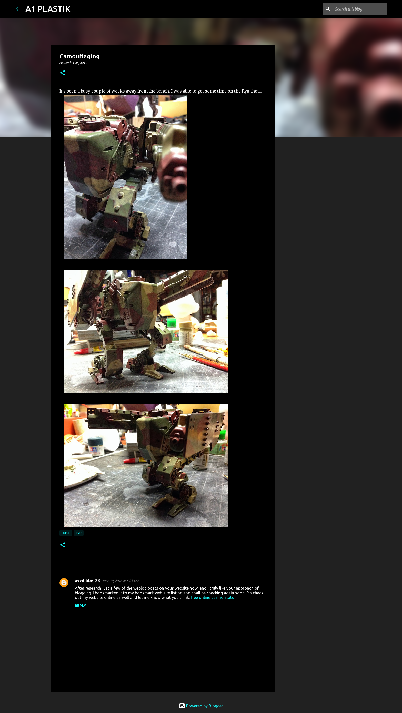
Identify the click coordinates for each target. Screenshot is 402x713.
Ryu (79, 533)
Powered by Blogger (201, 706)
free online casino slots (212, 597)
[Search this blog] (360, 9)
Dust (66, 533)
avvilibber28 (87, 580)
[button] (62, 73)
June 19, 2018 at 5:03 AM (120, 581)
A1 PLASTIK (48, 8)
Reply (80, 606)
